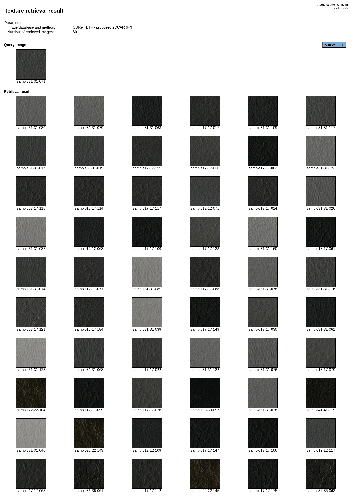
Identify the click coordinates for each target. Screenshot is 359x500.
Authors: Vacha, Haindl (333, 4)
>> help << (341, 8)
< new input (334, 45)
